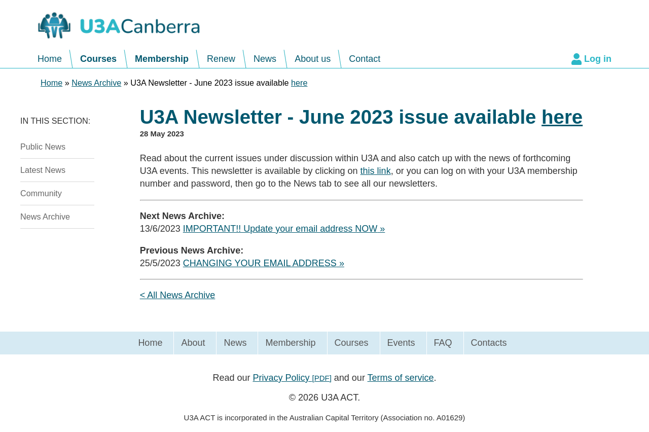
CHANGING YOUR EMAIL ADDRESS (260, 263)
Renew (221, 59)
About (193, 343)
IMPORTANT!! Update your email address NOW (280, 229)
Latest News (42, 169)
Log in (597, 59)
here (299, 82)
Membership (162, 59)
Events (401, 343)
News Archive (45, 216)
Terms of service (401, 378)
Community (41, 193)
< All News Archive (177, 295)
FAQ (443, 343)
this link (375, 171)
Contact (364, 59)
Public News (42, 146)
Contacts (489, 343)
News (265, 59)
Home (50, 59)
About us (313, 59)
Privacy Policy (292, 378)
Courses (98, 59)
